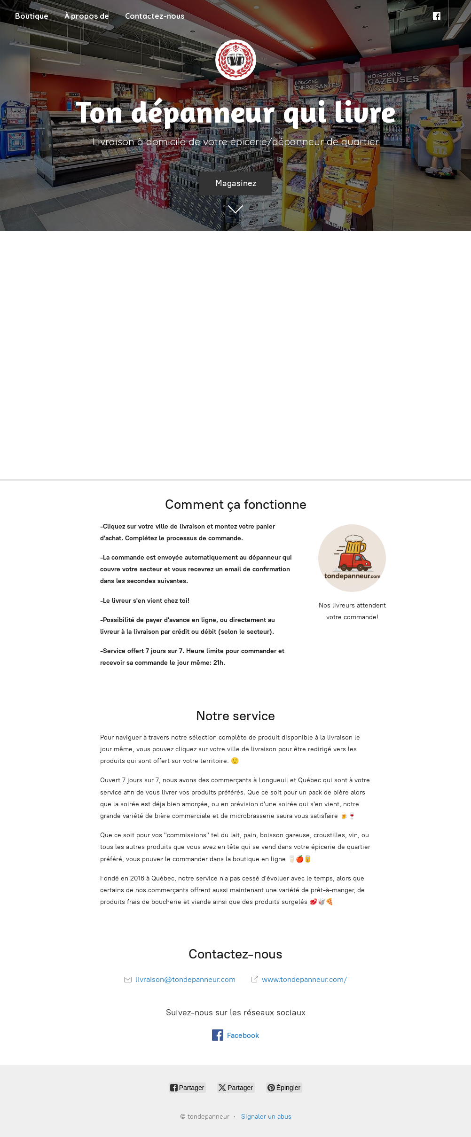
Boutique (31, 16)
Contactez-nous (154, 16)
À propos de (86, 16)
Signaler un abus (266, 1117)
